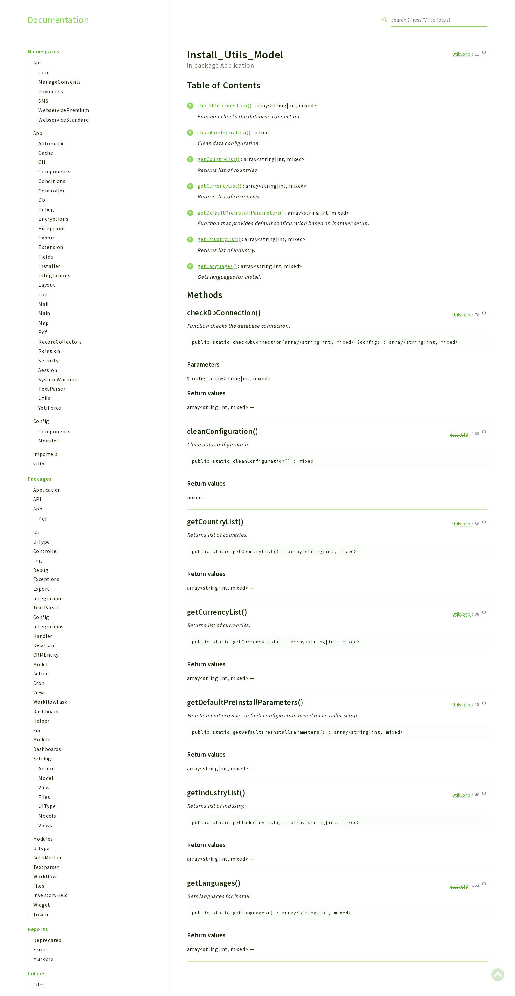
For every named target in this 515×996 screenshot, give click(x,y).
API (37, 499)
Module (41, 739)
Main (44, 313)
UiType (41, 848)
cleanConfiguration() (223, 132)
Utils (44, 398)
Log (43, 294)
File (37, 730)
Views (45, 825)
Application (47, 490)
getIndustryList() (219, 239)
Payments (50, 91)
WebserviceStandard (63, 119)
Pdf (42, 332)
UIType (41, 541)
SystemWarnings (59, 379)
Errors (41, 949)
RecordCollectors (60, 341)
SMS (43, 101)
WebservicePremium (63, 110)
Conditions (52, 181)
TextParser (52, 388)
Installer (49, 266)
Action (41, 673)
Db (41, 199)
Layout (47, 285)
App (37, 133)
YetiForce (49, 407)
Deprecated (47, 940)
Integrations (54, 275)
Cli (41, 162)
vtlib (38, 463)
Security (48, 360)
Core (44, 72)
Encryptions (53, 218)
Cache (45, 152)
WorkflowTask (50, 701)
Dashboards (47, 749)
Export (47, 237)
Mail (43, 304)
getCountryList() (218, 159)
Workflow (44, 876)
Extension (50, 247)
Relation (49, 351)
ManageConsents (59, 82)
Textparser (46, 867)
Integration (47, 598)
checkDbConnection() (224, 105)
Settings (43, 758)
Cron (39, 683)
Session (47, 370)
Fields (45, 256)
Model (40, 664)
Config (41, 421)
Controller (51, 190)
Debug (46, 209)
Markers (43, 958)
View (38, 692)
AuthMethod (48, 857)
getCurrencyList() (219, 185)
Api (37, 62)
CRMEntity (46, 654)
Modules (48, 440)
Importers (45, 454)
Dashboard (46, 711)
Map (43, 322)
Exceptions (52, 228)
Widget (41, 904)
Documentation (58, 20)
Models (47, 815)
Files (44, 797)
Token (40, 914)
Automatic (51, 143)
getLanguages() (217, 266)
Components (54, 171)
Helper (41, 720)
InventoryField (50, 895)
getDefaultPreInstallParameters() (240, 212)
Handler (42, 636)
